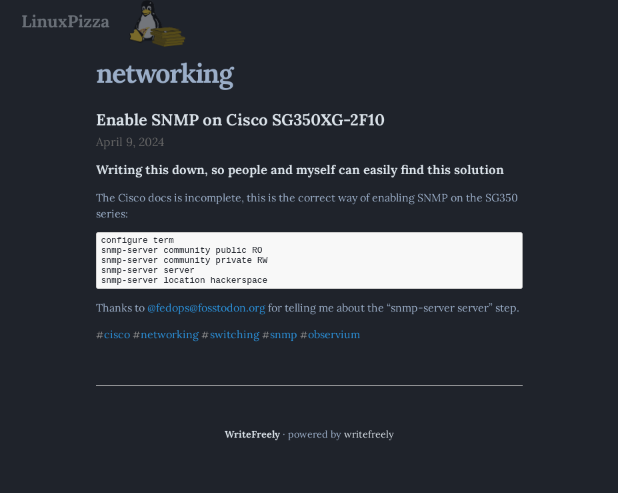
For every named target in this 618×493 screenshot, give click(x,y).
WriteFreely (252, 444)
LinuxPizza (65, 21)
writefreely (369, 444)
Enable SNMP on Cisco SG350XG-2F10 (240, 119)
